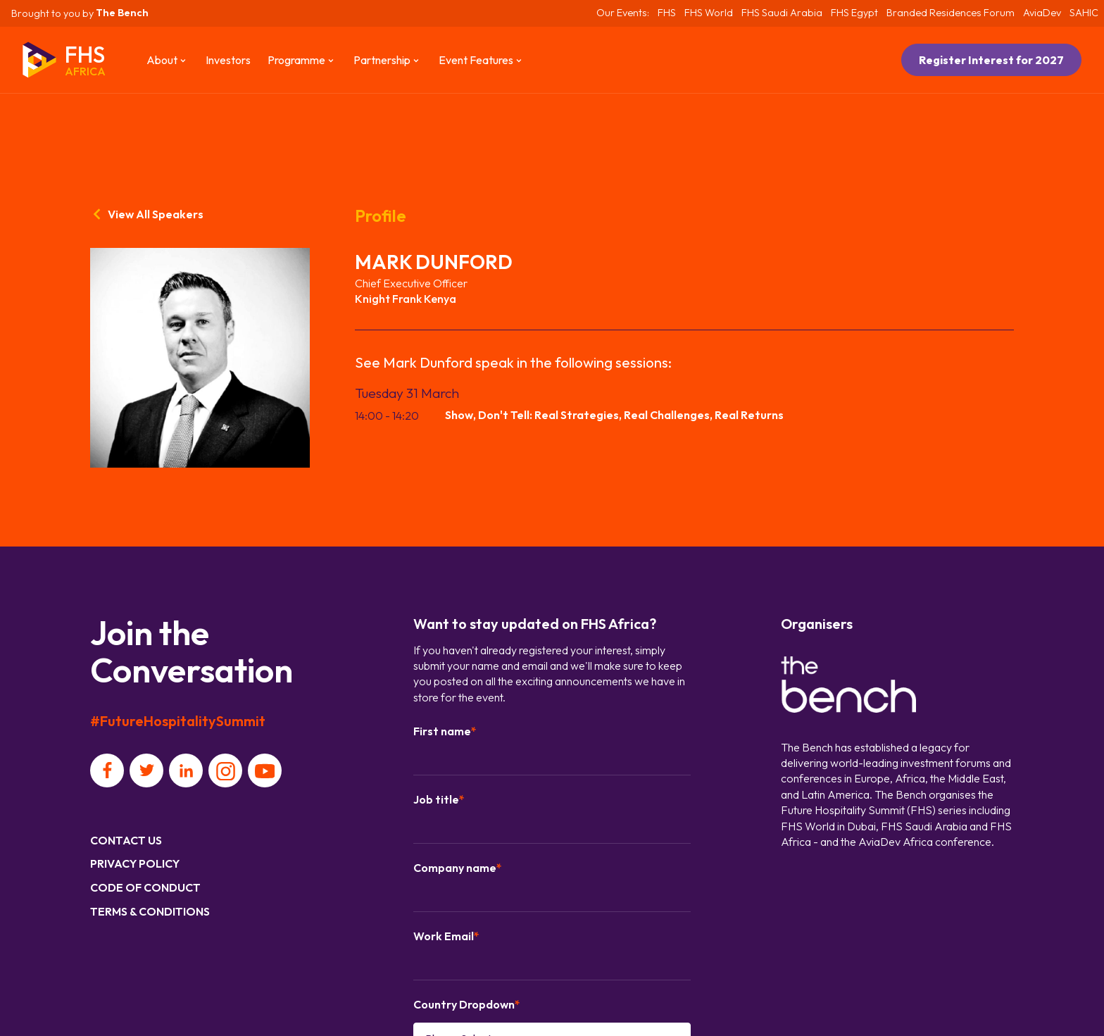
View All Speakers (146, 214)
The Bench (122, 12)
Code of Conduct (145, 887)
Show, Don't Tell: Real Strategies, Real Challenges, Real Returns (614, 415)
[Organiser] (848, 686)
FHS (667, 12)
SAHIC (1084, 12)
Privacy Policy (135, 863)
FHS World (708, 12)
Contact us (126, 840)
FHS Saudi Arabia (781, 12)
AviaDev (1042, 12)
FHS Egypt (854, 12)
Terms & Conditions (150, 911)
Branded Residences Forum (950, 12)
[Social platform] (107, 770)
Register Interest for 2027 (991, 60)
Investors (228, 60)
